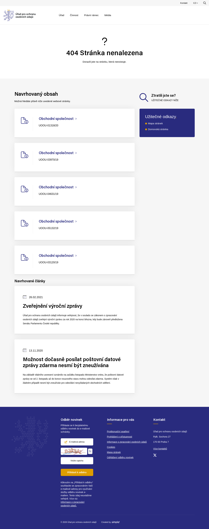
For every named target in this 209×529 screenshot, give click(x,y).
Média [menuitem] (107, 15)
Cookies (111, 447)
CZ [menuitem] (196, 4)
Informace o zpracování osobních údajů (127, 442)
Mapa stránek (155, 123)
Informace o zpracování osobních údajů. (72, 504)
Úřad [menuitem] (61, 15)
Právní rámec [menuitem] (91, 15)
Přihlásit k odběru (76, 472)
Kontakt (183, 3)
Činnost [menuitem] (74, 15)
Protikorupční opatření (118, 431)
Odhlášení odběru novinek (120, 457)
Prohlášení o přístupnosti (119, 436)
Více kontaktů (160, 448)
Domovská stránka (158, 129)
